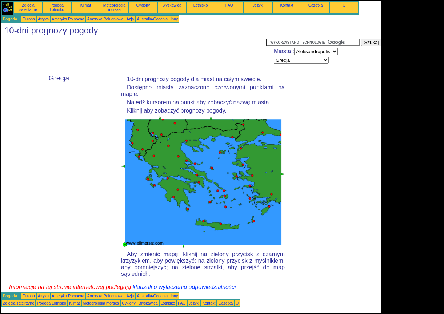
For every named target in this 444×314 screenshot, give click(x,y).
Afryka (43, 19)
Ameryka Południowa (105, 19)
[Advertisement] (133, 55)
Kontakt (286, 5)
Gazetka (315, 5)
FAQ (229, 5)
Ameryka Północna (68, 19)
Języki (258, 5)
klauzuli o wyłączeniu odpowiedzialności (184, 287)
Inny (174, 19)
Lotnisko (200, 5)
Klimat (85, 5)
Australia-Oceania (152, 19)
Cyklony (143, 5)
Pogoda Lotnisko (57, 7)
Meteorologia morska (114, 7)
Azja (130, 19)
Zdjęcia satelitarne (28, 7)
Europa (29, 19)
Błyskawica (171, 5)
